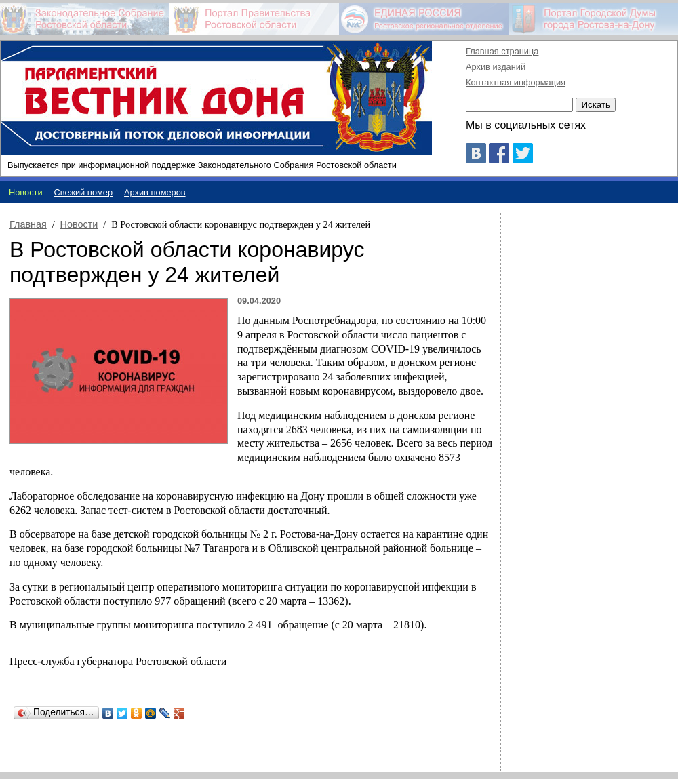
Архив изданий (495, 67)
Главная (28, 224)
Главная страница (502, 51)
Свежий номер (83, 192)
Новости (79, 224)
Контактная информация (515, 82)
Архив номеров (155, 192)
